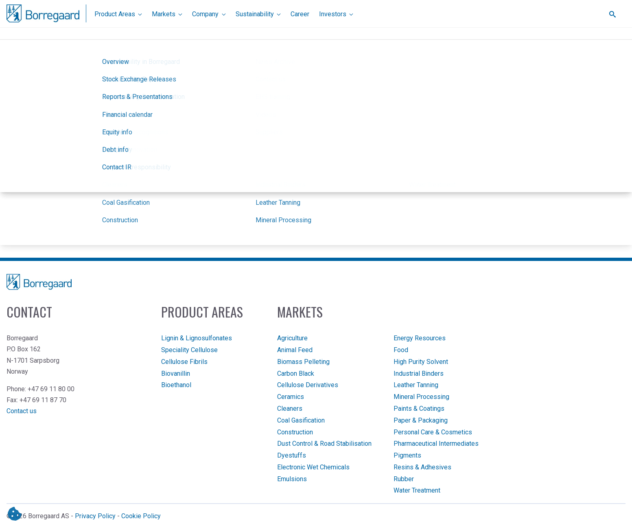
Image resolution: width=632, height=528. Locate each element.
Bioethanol (176, 385)
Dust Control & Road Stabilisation (324, 443)
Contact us (22, 411)
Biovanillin (175, 373)
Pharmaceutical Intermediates (436, 443)
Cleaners (289, 408)
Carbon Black (295, 373)
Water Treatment (417, 490)
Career (300, 14)
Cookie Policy (141, 516)
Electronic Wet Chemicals (313, 467)
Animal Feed (295, 350)
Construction (295, 432)
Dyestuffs (291, 455)
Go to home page (314, 147)
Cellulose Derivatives (307, 385)
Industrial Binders (419, 373)
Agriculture (292, 338)
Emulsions (292, 479)
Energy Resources (420, 338)
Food (401, 350)
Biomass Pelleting (303, 362)
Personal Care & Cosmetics (433, 432)
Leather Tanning (416, 385)
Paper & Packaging (421, 420)
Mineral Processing (421, 397)
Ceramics (290, 397)
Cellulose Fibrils (184, 362)
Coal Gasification (301, 420)
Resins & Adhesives (422, 467)
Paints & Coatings (419, 408)
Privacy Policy (95, 516)
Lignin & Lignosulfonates (196, 338)
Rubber (404, 479)
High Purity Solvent (421, 362)
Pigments (407, 455)
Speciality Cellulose (189, 350)
